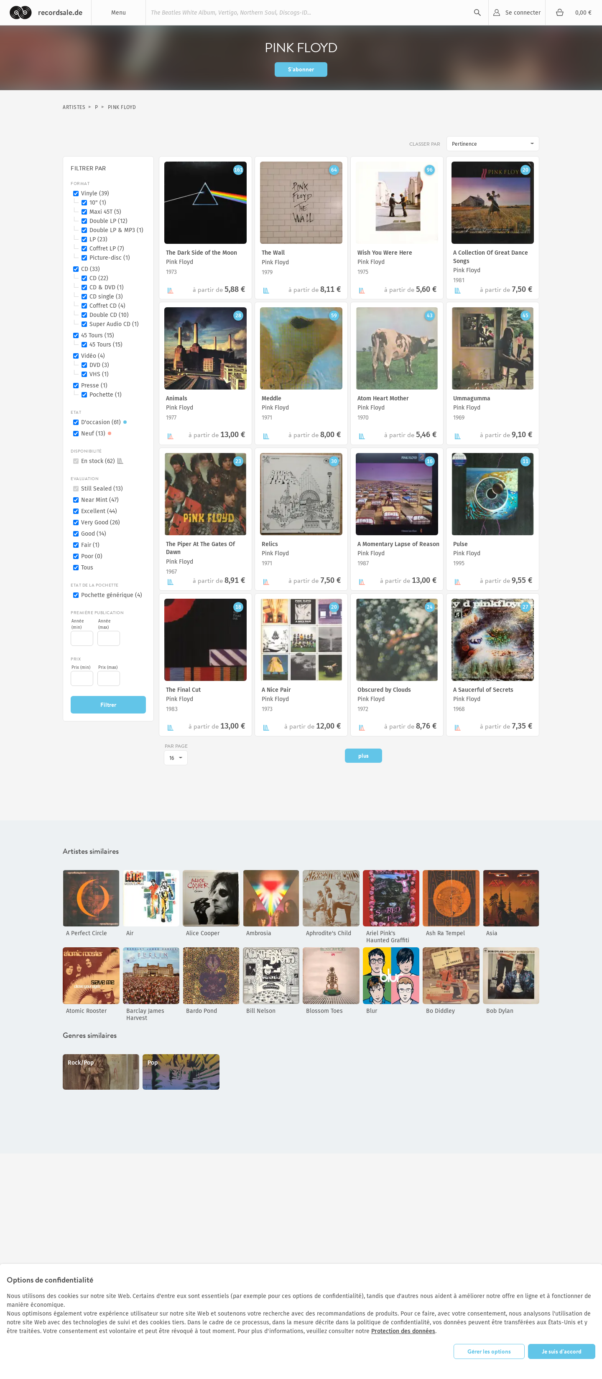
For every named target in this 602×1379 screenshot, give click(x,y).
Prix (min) (80, 667)
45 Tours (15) (97, 335)
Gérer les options (489, 1351)
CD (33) (90, 269)
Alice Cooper (202, 933)
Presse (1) (94, 385)
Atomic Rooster (86, 1011)
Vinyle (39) (95, 193)
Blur (371, 1011)
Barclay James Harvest (145, 1014)
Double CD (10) (109, 315)
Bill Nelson (260, 1011)
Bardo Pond (201, 1011)
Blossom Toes (324, 1011)
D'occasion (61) (105, 422)
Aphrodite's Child (328, 933)
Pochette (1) (105, 394)
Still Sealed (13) (102, 488)
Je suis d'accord (562, 1351)
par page (176, 745)
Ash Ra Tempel (445, 933)
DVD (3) (99, 365)
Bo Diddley (440, 1011)
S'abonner (301, 69)
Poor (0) (91, 556)
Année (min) (77, 624)
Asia (491, 933)
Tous (87, 567)
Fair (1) (90, 545)
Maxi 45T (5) (105, 211)
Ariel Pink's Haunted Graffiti (387, 937)
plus (363, 755)
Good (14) (93, 533)
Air (129, 933)
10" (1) (97, 202)
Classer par (425, 143)
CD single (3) (106, 296)
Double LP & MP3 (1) (116, 230)
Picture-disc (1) (109, 257)
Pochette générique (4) (111, 595)
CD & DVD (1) (106, 287)
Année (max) (104, 624)
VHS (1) (99, 374)
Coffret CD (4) (107, 305)
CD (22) (98, 278)
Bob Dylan (499, 1011)
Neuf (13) (97, 433)
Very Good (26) (100, 522)
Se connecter (523, 12)
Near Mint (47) (100, 500)
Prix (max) (107, 667)
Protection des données (403, 1331)
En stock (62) (102, 461)
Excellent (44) (99, 511)
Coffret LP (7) (106, 248)
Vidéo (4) (93, 355)
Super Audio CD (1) (114, 324)
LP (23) (98, 239)
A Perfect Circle (86, 933)
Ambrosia (258, 933)
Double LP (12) (108, 221)
